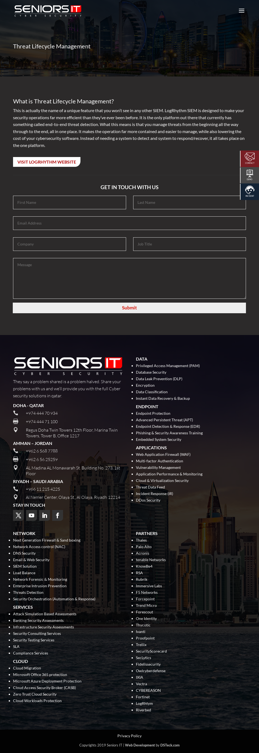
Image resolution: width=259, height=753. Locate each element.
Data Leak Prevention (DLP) (159, 379)
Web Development (140, 745)
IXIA (139, 677)
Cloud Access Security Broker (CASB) (44, 688)
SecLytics (143, 658)
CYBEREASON (148, 691)
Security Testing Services (33, 640)
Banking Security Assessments (38, 621)
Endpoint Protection (153, 413)
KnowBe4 (144, 566)
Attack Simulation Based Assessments (44, 614)
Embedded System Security (158, 440)
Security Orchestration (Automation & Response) (54, 599)
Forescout (144, 612)
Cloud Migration (27, 668)
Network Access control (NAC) (39, 547)
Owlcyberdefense (151, 671)
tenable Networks (151, 560)
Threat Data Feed (150, 487)
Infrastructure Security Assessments (43, 627)
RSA (139, 573)
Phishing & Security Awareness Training (169, 433)
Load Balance (24, 573)
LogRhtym (144, 704)
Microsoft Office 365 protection (40, 675)
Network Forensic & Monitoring (40, 579)
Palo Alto (144, 547)
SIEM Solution (25, 566)
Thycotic (143, 625)
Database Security (151, 372)
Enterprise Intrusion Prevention (40, 586)
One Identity (146, 619)
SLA (16, 647)
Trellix (141, 645)
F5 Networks (147, 593)
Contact (249, 163)
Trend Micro (146, 606)
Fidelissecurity (148, 664)
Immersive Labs (149, 586)
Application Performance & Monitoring (169, 474)
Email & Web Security (31, 560)
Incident (249, 196)
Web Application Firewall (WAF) (163, 455)
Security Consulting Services (37, 634)
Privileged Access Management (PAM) (168, 366)
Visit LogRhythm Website (46, 161)
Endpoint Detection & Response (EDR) (168, 427)
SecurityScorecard (151, 651)
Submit (129, 308)
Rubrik (141, 579)
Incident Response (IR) (154, 494)
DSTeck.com (170, 745)
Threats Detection (28, 593)
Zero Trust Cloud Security (35, 694)
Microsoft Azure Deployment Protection (47, 681)
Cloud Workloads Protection (37, 701)
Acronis (142, 553)
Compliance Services (30, 653)
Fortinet (143, 697)
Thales (141, 540)
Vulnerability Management (158, 468)
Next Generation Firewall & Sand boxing (46, 540)
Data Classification (152, 392)
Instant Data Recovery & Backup (163, 399)
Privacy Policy (129, 736)
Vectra (141, 684)
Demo (249, 179)
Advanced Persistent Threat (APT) (164, 420)
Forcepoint (145, 599)
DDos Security (148, 500)
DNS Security (24, 553)
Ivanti (140, 632)
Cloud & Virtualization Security (162, 481)
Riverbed (143, 710)
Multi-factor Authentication (159, 461)
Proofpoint (145, 638)
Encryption (145, 385)
